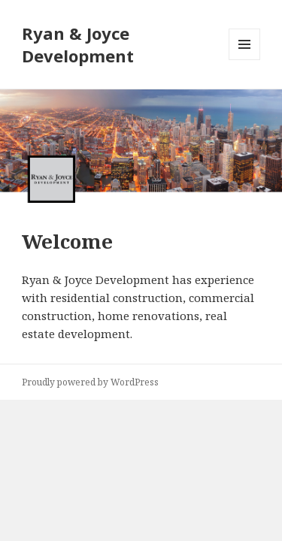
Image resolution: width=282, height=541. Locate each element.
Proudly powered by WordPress (90, 382)
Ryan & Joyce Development (78, 44)
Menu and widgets (244, 59)
